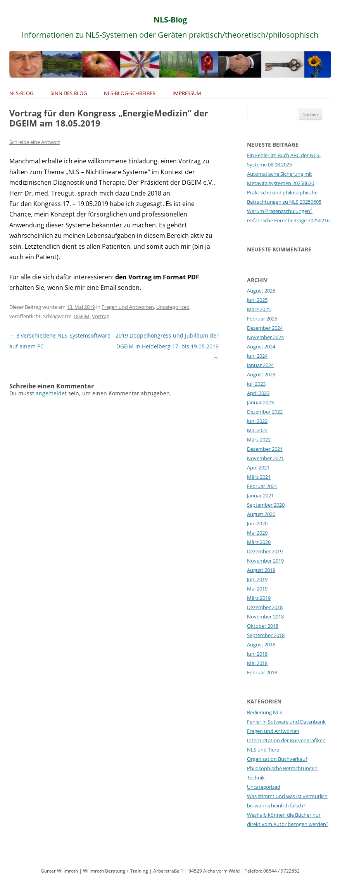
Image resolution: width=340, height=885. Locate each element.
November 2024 (265, 337)
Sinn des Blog (68, 93)
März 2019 (259, 597)
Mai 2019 (257, 588)
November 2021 (265, 458)
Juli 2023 (256, 383)
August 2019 (261, 569)
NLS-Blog (170, 19)
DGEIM (82, 316)
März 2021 (259, 476)
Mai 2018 (257, 663)
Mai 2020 (257, 532)
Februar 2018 (262, 672)
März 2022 (259, 439)
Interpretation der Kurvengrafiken (286, 740)
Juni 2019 (257, 579)
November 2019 (265, 560)
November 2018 (265, 616)
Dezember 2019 (265, 551)
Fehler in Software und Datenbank (286, 721)
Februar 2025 (262, 318)
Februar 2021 (262, 486)
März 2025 (259, 309)
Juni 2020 (257, 523)
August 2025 (261, 290)
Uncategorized (173, 306)
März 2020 (259, 542)
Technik (256, 777)
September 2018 (266, 635)
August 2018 (261, 644)
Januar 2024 (260, 365)
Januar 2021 (260, 495)
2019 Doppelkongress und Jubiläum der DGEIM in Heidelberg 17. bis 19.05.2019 (167, 346)
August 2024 (261, 346)
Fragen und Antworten (128, 306)
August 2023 (261, 374)
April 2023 (258, 393)
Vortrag (100, 316)
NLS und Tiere (263, 749)
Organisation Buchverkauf (277, 758)
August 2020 (261, 514)
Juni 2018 (257, 653)
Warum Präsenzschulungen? (279, 211)
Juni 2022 (257, 420)
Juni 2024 (257, 355)
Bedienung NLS (264, 712)
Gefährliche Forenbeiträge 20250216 (288, 220)
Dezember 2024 (265, 327)
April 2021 (258, 467)
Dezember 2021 (265, 448)
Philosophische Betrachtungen (282, 768)
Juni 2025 (257, 299)
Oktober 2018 (262, 625)
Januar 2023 (260, 402)
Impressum (187, 93)
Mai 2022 (257, 430)
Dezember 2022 (265, 411)
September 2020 (266, 504)
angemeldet (51, 393)
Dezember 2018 (265, 607)
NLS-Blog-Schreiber (129, 93)
